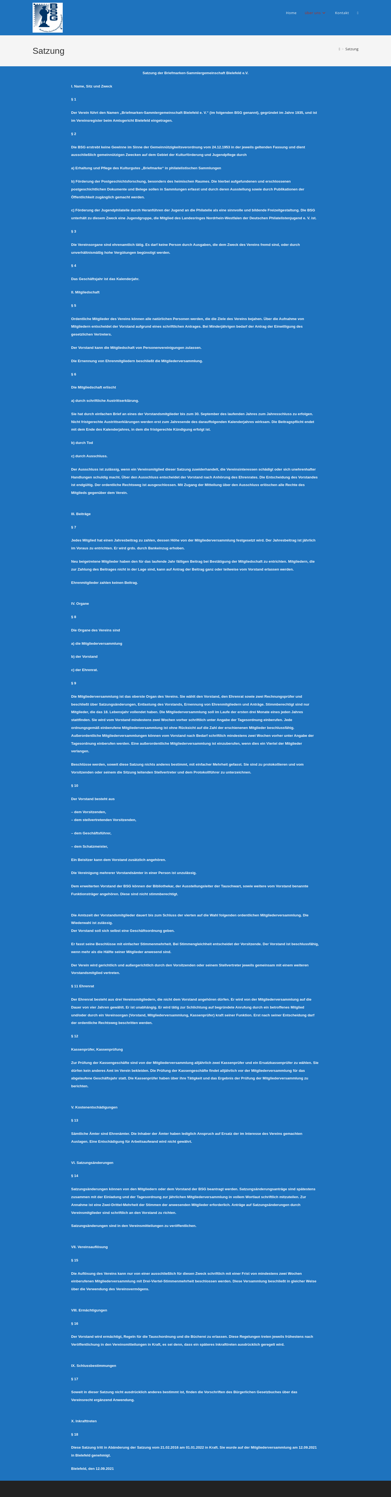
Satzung (351, 48)
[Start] (339, 48)
